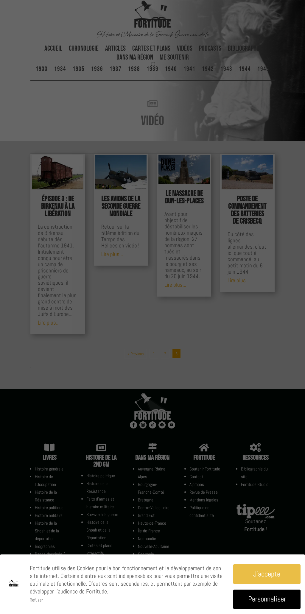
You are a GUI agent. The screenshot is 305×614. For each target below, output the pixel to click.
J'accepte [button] (266, 574)
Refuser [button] (36, 600)
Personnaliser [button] (267, 599)
